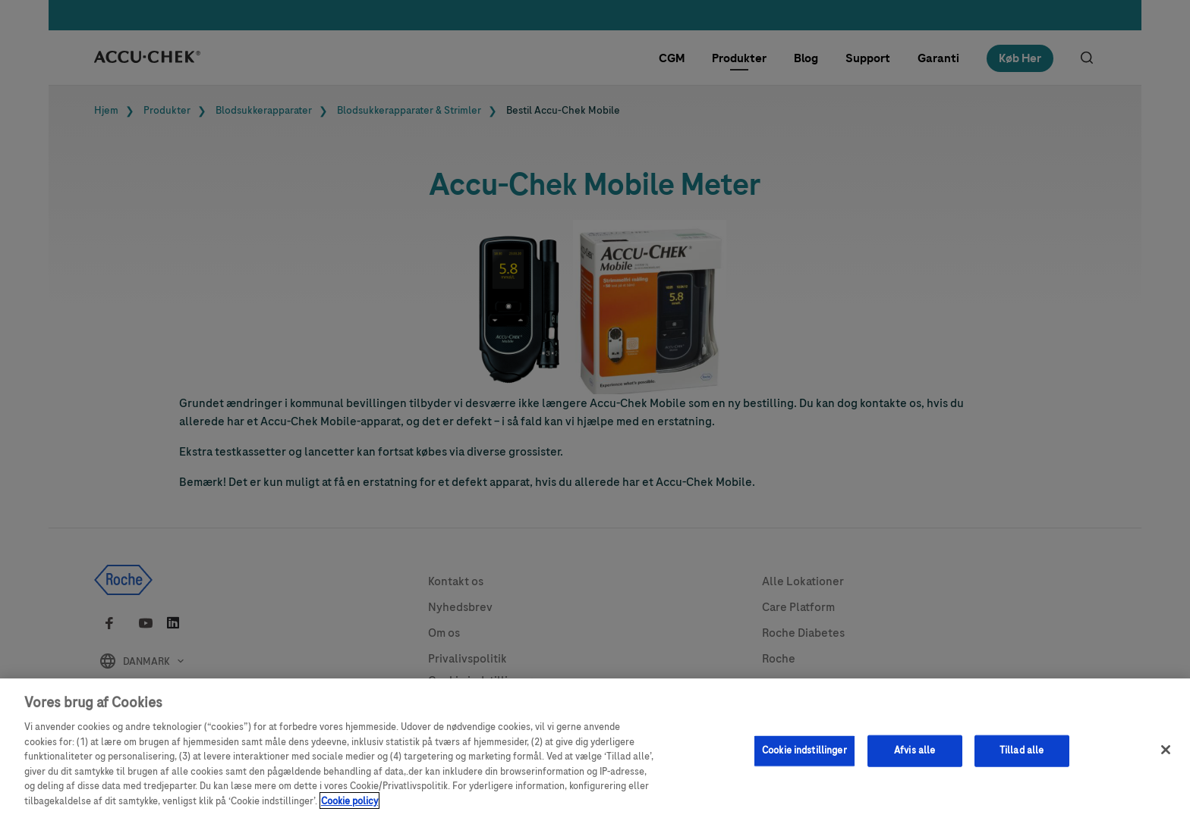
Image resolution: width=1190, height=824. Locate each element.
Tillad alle (1022, 756)
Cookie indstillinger (804, 756)
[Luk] (1165, 755)
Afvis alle (914, 756)
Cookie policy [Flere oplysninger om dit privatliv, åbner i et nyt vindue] (349, 806)
